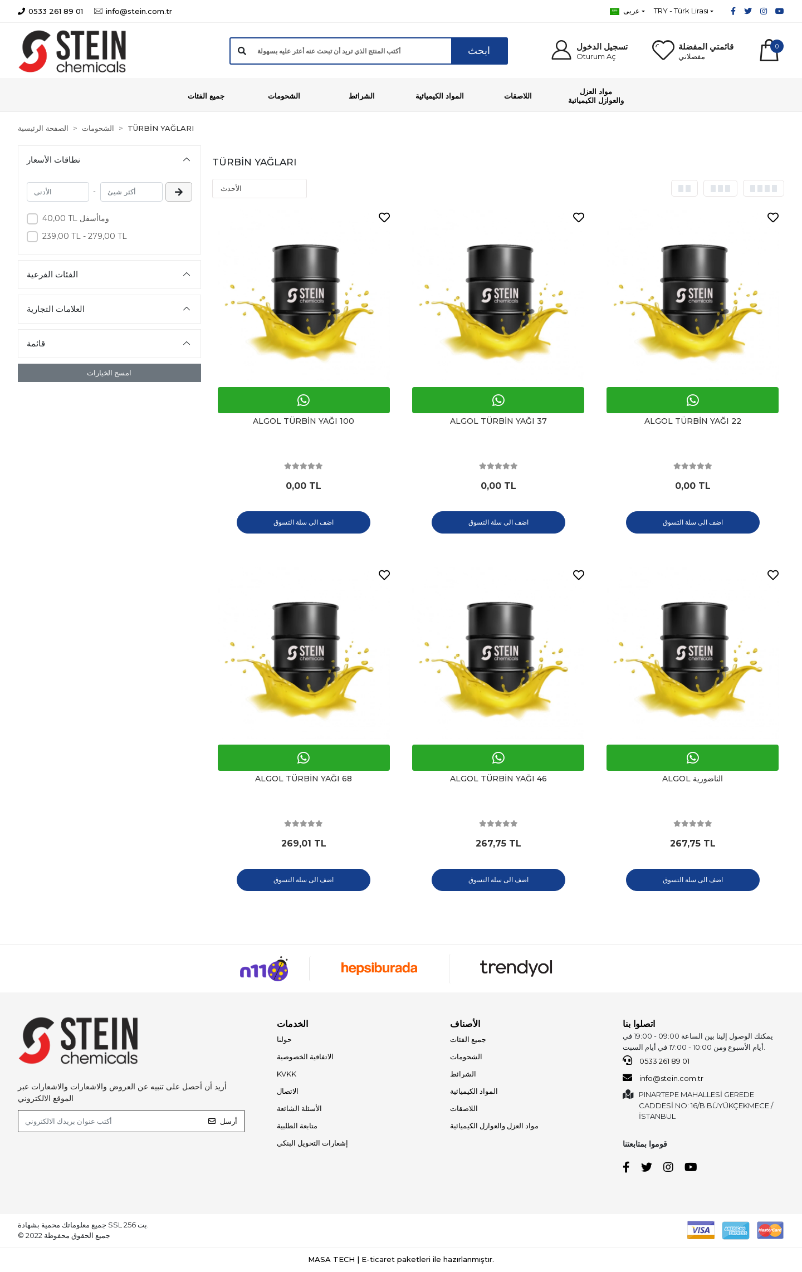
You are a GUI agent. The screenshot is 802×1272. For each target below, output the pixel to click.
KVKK (286, 1073)
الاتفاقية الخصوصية (305, 1056)
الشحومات (466, 1056)
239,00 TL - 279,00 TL (84, 236)
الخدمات (292, 1024)
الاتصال (288, 1091)
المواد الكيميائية (474, 1091)
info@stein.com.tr (663, 1078)
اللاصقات (464, 1108)
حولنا (284, 1039)
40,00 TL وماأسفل (75, 218)
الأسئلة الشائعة (299, 1108)
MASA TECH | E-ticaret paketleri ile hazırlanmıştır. (401, 1259)
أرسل (222, 1121)
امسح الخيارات (109, 372)
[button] (589, 51)
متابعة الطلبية (297, 1125)
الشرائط (463, 1073)
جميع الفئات (468, 1039)
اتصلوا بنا (639, 1024)
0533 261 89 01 (656, 1060)
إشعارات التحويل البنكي (312, 1142)
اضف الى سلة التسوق (303, 522)
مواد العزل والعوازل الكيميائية (494, 1125)
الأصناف (465, 1024)
